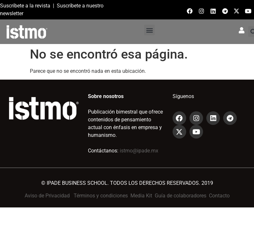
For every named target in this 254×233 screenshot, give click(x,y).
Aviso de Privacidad (47, 196)
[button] (149, 30)
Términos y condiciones (101, 196)
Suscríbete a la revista (25, 6)
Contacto (219, 196)
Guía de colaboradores (180, 196)
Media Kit (141, 196)
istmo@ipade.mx (139, 151)
